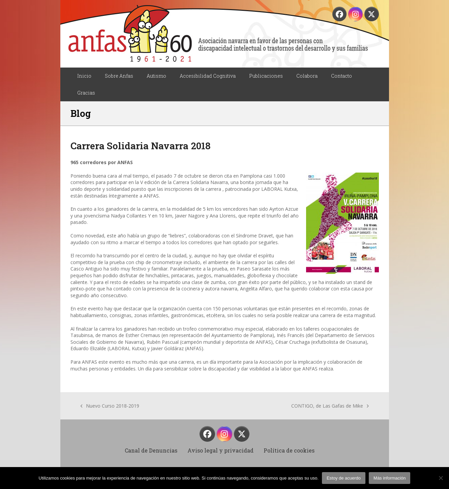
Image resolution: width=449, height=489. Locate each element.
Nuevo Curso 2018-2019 (110, 406)
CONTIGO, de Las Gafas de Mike (330, 406)
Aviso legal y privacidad (220, 450)
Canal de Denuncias (151, 450)
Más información (389, 478)
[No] (440, 477)
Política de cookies (289, 450)
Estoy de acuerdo (344, 478)
